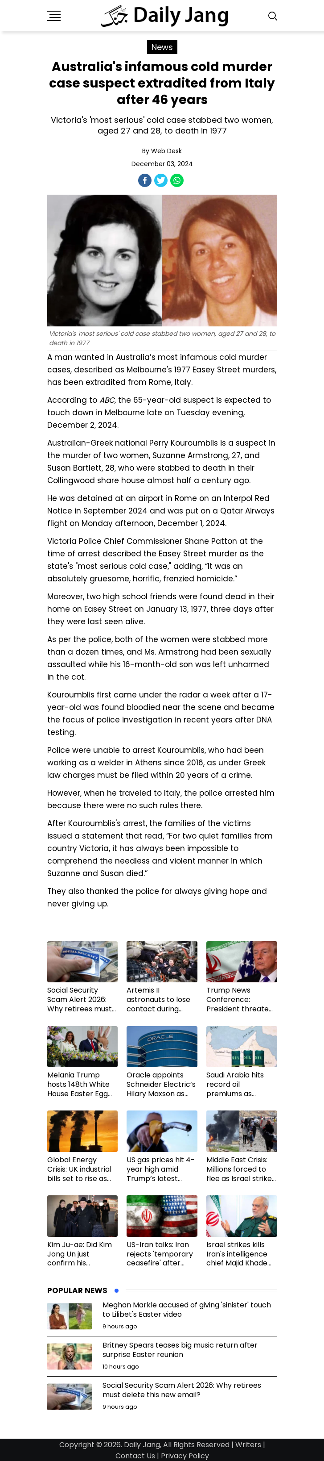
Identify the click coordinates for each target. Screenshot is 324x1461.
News (162, 47)
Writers (248, 1445)
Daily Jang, (142, 1445)
